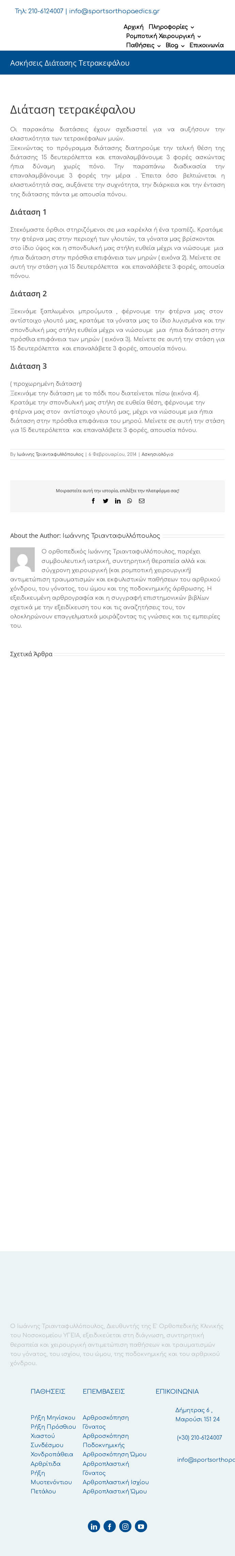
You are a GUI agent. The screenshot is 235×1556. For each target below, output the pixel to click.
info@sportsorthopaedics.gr (114, 11)
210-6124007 (45, 11)
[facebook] (110, 1526)
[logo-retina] (66, 26)
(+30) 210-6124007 (199, 1438)
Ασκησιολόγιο (157, 454)
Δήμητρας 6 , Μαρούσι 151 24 (197, 1415)
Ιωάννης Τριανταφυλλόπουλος (50, 454)
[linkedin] (94, 1526)
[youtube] (141, 1526)
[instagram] (125, 1526)
